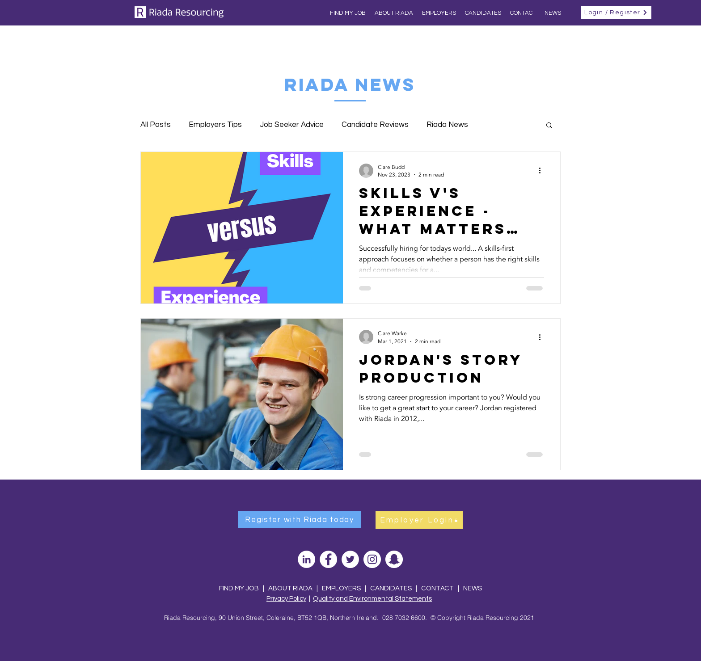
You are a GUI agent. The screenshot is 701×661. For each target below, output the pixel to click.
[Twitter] (350, 559)
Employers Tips (215, 125)
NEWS (472, 588)
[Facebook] (328, 559)
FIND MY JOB (239, 588)
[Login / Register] (616, 12)
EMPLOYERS (341, 588)
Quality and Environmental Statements (372, 598)
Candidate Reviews (375, 125)
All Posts (155, 125)
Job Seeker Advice (292, 125)
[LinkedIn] (306, 559)
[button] (549, 126)
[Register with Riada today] (299, 519)
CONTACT (438, 588)
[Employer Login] (419, 520)
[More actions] (542, 170)
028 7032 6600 (403, 618)
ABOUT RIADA (290, 588)
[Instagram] (372, 559)
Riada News (447, 125)
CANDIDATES (391, 588)
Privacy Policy (286, 598)
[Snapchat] (394, 559)
